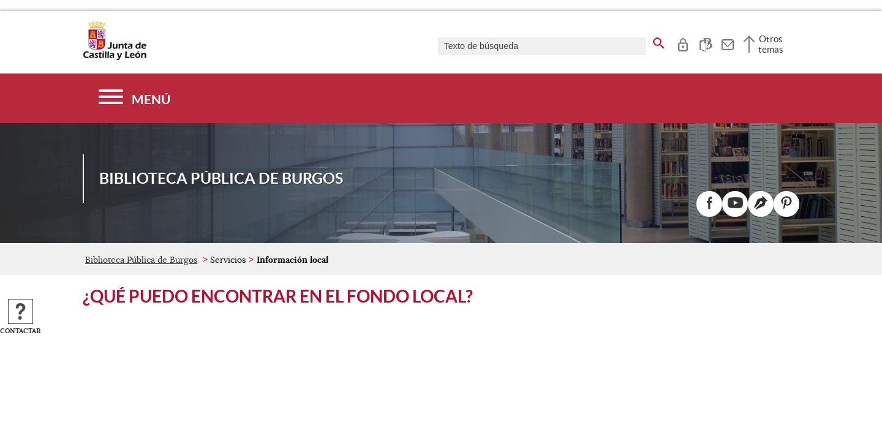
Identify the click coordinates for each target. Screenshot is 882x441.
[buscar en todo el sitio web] (658, 41)
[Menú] (134, 98)
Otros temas (770, 44)
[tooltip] (682, 42)
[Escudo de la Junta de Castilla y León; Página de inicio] (114, 57)
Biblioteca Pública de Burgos (141, 259)
